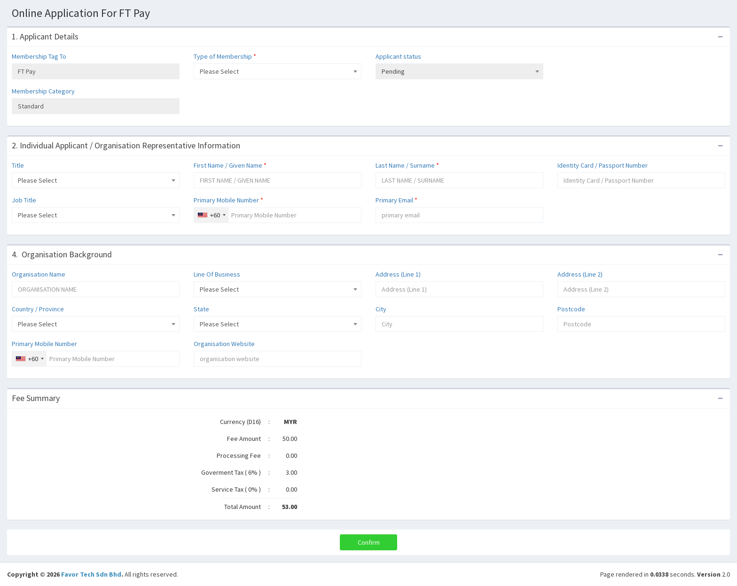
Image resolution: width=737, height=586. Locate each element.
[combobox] (277, 71)
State (201, 309)
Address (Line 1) (398, 274)
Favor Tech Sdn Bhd (91, 574)
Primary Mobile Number (228, 200)
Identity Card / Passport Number (602, 165)
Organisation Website (224, 343)
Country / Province (38, 309)
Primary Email (396, 200)
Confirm (369, 542)
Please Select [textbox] (219, 71)
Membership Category (43, 91)
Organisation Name (38, 274)
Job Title (24, 200)
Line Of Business (217, 274)
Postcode (571, 309)
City (381, 309)
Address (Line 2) (580, 274)
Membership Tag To (39, 56)
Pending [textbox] (393, 71)
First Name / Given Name (230, 165)
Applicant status (398, 56)
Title (18, 165)
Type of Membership (225, 56)
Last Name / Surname (407, 165)
